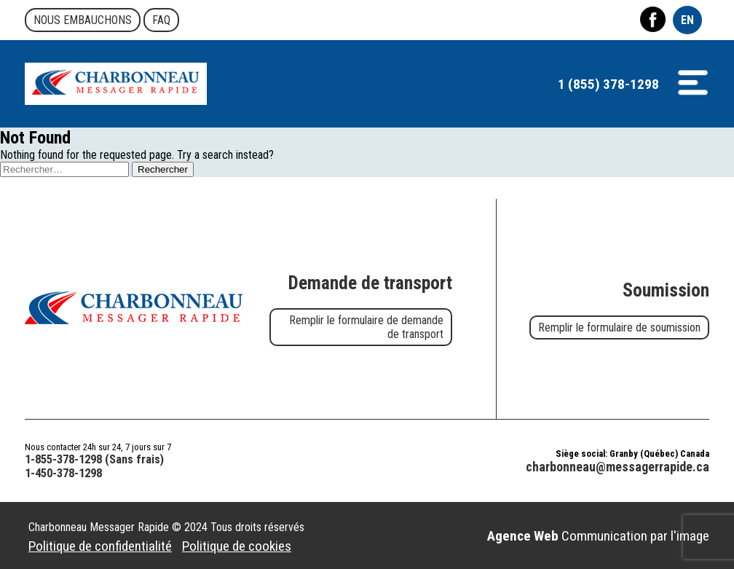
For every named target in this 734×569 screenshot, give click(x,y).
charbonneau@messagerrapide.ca (617, 466)
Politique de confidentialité (100, 546)
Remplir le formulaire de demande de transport (366, 327)
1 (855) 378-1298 (608, 84)
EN (687, 20)
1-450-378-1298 (63, 473)
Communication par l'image (598, 535)
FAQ (161, 20)
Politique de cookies (236, 546)
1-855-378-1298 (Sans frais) (94, 459)
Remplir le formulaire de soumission (619, 327)
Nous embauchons (82, 20)
